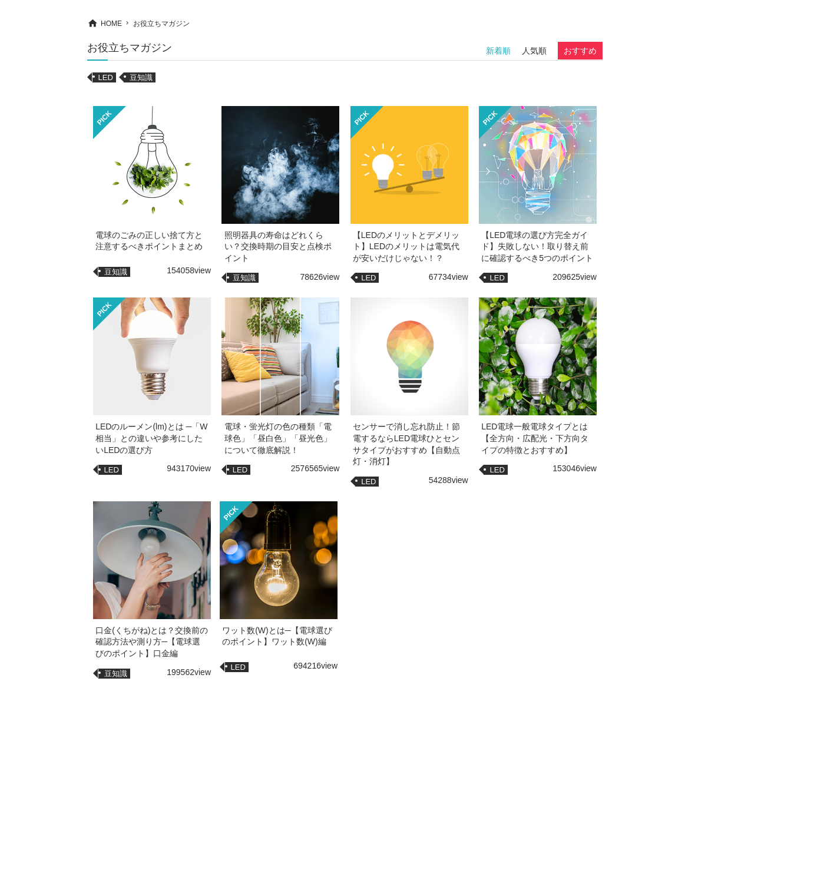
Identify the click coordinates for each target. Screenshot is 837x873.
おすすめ (580, 50)
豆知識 (141, 77)
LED (105, 77)
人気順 (534, 50)
